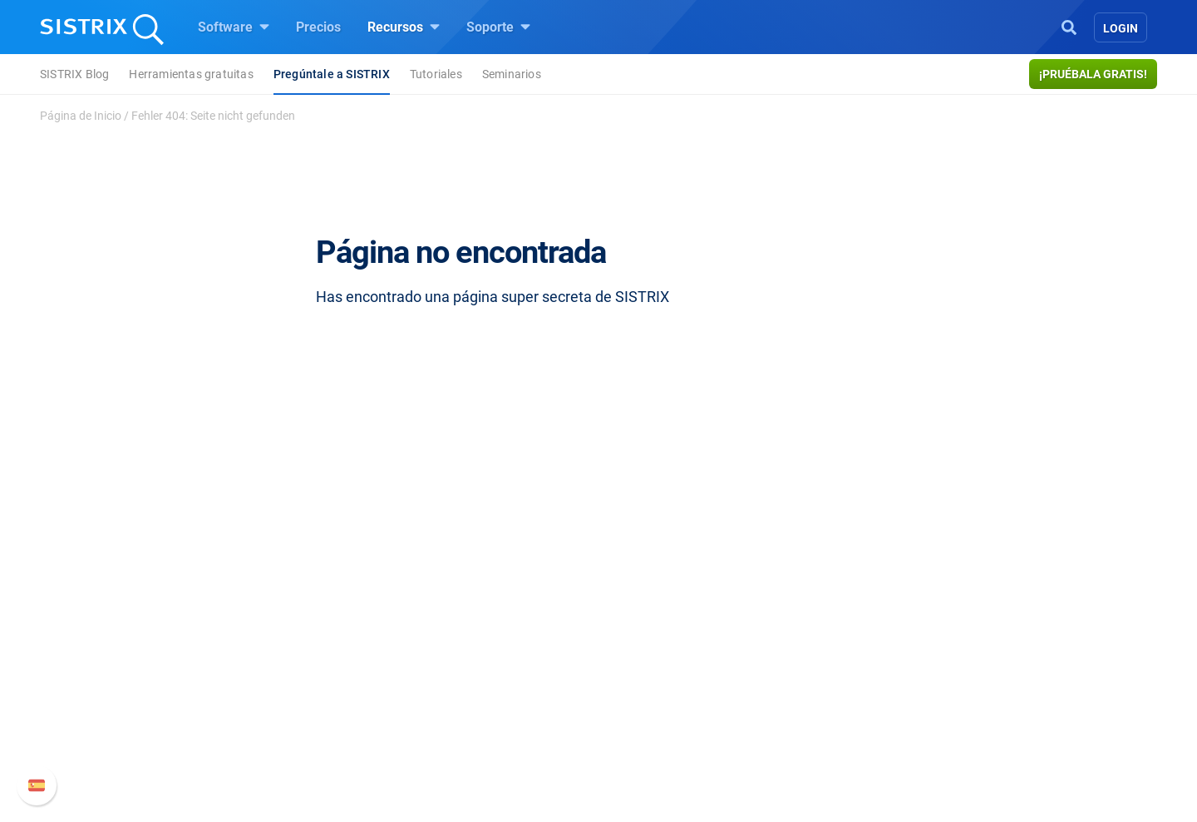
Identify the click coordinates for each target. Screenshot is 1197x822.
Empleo (286, 648)
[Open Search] (1069, 25)
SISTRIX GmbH (286, 590)
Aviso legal (268, 748)
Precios (318, 27)
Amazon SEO (466, 675)
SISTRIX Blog (74, 74)
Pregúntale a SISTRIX (331, 74)
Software (233, 26)
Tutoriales (436, 74)
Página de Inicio (80, 115)
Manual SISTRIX (881, 622)
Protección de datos (294, 712)
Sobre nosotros (280, 622)
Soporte (498, 26)
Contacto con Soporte (873, 702)
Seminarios (511, 74)
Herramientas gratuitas (191, 74)
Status (829, 728)
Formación (267, 675)
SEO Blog (645, 675)
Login (1120, 28)
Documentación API (868, 675)
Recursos (403, 26)
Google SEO (462, 648)
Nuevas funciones (862, 648)
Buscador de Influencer (494, 702)
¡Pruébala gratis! (1093, 74)
